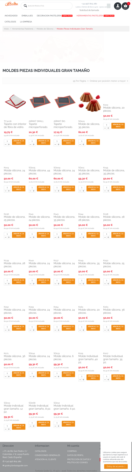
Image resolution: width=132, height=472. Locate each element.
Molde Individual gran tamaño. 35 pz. (113, 359)
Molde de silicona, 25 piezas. (14, 218)
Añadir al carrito (18, 142)
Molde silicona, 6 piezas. (64, 358)
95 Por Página (80, 81)
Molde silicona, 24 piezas (64, 265)
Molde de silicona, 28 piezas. (89, 218)
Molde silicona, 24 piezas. (14, 172)
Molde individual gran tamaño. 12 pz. (13, 408)
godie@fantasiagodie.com (16, 465)
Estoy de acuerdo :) (116, 466)
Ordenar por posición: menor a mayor (109, 81)
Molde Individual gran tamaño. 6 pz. (65, 407)
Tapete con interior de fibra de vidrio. (15, 125)
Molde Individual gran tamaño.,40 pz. (88, 359)
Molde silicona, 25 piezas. (113, 265)
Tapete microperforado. (38, 125)
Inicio (6, 29)
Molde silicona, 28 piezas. (114, 218)
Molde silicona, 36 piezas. (114, 311)
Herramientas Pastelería (22, 29)
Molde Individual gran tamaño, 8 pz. (40, 407)
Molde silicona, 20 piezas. (114, 109)
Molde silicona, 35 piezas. (89, 265)
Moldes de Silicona (45, 29)
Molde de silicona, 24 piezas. (39, 218)
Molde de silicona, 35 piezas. (89, 125)
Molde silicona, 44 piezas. (39, 172)
